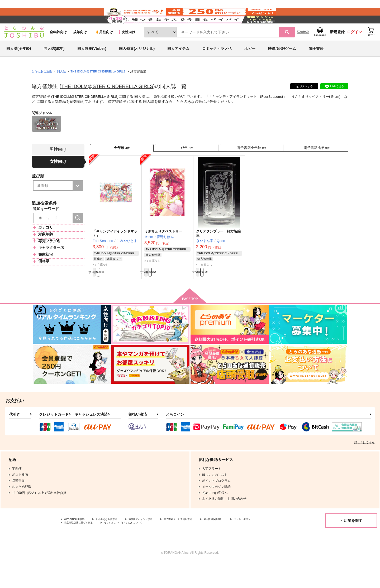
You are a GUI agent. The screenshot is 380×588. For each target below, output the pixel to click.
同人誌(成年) (54, 64)
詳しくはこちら (364, 465)
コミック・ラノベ (217, 64)
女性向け (126, 48)
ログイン (354, 48)
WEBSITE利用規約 (77, 543)
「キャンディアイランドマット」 (241, 112)
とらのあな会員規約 (116, 543)
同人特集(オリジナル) (137, 64)
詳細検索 (303, 47)
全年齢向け (58, 48)
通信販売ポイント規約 (158, 543)
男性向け (104, 48)
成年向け (80, 48)
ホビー (249, 64)
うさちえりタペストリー (322, 112)
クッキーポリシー (76, 548)
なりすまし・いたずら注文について (175, 548)
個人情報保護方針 (247, 543)
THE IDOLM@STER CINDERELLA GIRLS (111, 102)
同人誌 (63, 87)
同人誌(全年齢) (18, 64)
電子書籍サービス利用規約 (204, 543)
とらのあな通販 (43, 87)
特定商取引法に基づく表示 (120, 548)
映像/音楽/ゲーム (282, 64)
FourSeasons (281, 112)
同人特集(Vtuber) (91, 64)
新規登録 (337, 48)
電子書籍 (316, 64)
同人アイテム (178, 64)
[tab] (186, 165)
